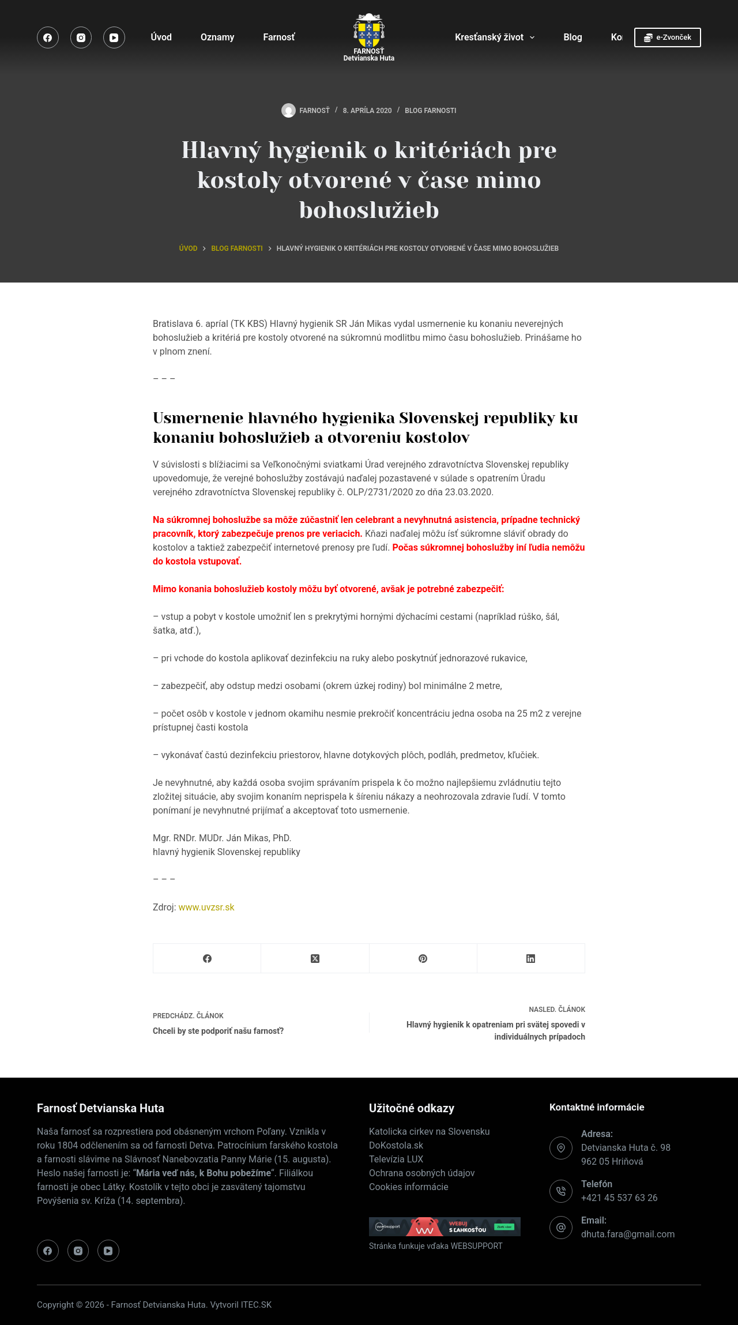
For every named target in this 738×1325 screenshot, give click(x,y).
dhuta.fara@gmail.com (628, 1234)
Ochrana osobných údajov (422, 1173)
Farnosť (286, 37)
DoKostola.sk (396, 1145)
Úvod (161, 37)
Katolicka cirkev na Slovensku (429, 1131)
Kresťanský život (497, 37)
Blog (572, 37)
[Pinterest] (423, 958)
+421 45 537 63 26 (619, 1197)
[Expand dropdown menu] (532, 37)
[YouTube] (114, 37)
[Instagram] (81, 37)
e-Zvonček (667, 37)
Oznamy (218, 37)
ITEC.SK (256, 1305)
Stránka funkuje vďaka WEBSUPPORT (436, 1246)
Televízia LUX (396, 1159)
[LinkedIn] (531, 958)
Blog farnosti (430, 111)
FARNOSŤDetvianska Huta (369, 54)
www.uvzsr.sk (207, 907)
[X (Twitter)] (315, 958)
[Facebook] (48, 37)
